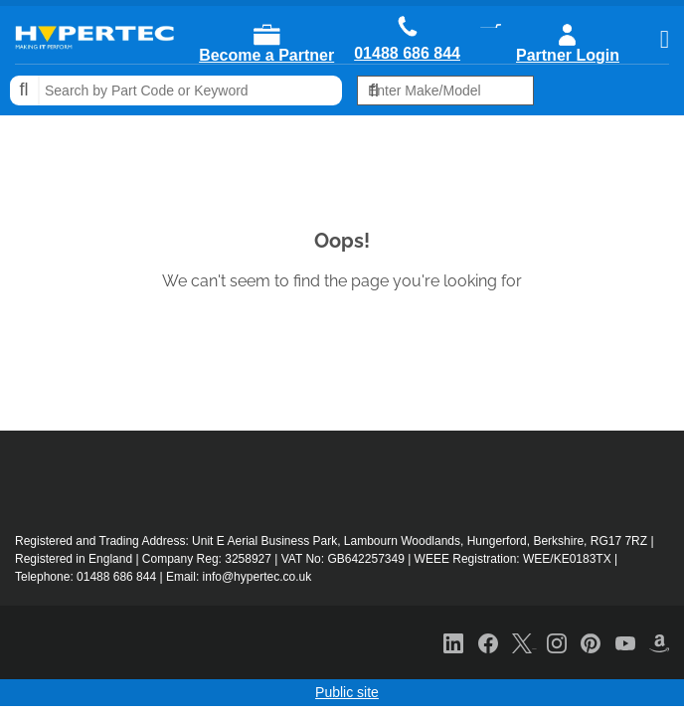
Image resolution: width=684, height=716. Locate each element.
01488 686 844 (407, 54)
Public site (347, 692)
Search (25, 90)
